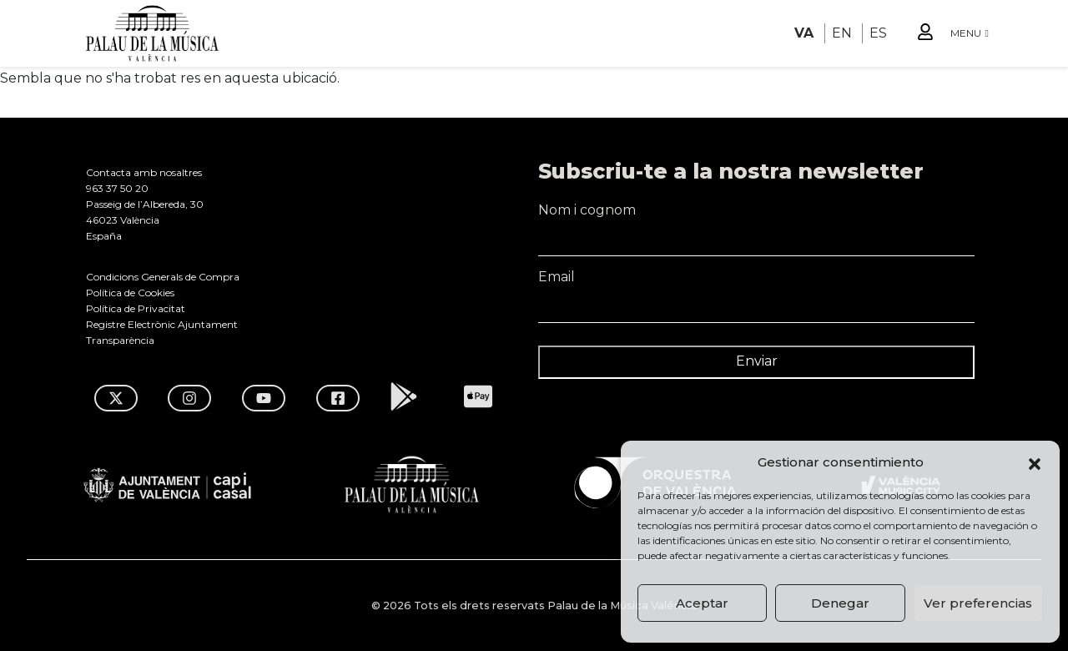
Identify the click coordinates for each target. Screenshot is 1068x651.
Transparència (120, 340)
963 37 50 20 (117, 188)
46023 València (122, 220)
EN (842, 33)
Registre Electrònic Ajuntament (162, 324)
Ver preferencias (978, 603)
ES (878, 33)
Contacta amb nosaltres (144, 172)
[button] (1034, 462)
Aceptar (702, 603)
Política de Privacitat (135, 308)
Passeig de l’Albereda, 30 (145, 204)
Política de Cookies (130, 292)
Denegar (840, 603)
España (104, 236)
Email (756, 284)
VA (804, 33)
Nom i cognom (756, 217)
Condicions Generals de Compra (162, 276)
